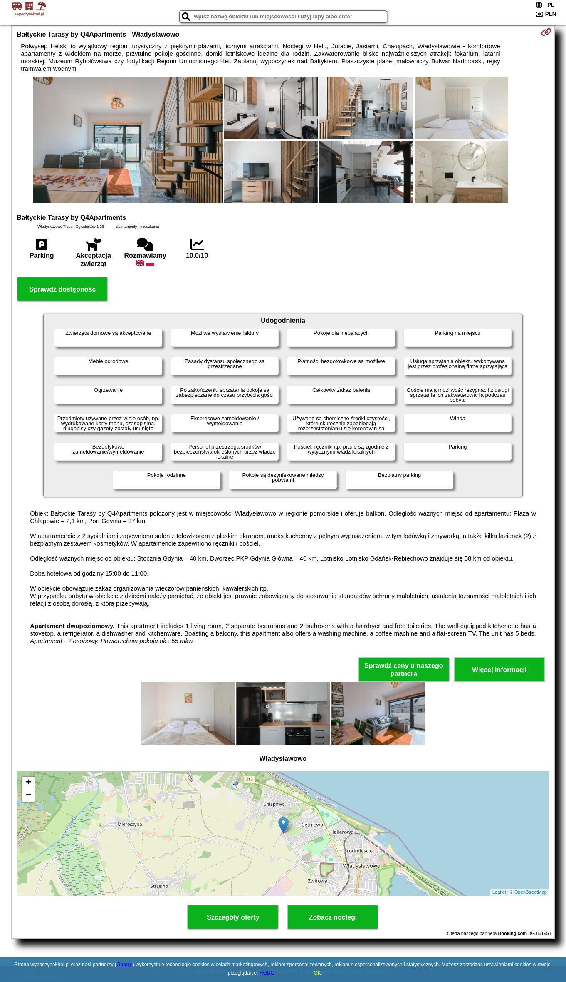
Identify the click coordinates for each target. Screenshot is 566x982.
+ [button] (28, 783)
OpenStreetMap (530, 892)
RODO (267, 973)
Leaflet (499, 892)
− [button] (28, 795)
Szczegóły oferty (233, 917)
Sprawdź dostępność (62, 289)
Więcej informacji (499, 669)
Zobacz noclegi (333, 917)
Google (124, 964)
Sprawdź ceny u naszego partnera (403, 669)
